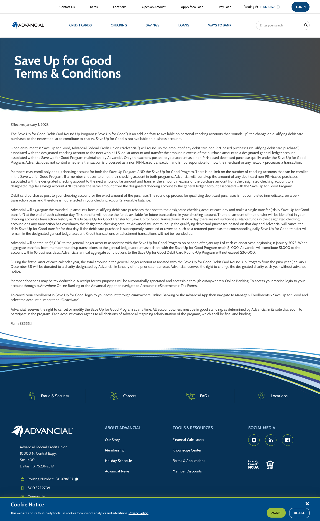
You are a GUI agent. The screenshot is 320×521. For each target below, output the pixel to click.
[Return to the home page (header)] (28, 26)
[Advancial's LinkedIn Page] (270, 440)
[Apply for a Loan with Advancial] (190, 7)
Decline (299, 513)
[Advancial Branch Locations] (118, 7)
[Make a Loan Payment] (223, 7)
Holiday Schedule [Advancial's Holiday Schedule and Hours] (118, 458)
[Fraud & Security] (48, 396)
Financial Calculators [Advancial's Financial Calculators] (188, 439)
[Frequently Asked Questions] (197, 396)
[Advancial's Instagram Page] (254, 440)
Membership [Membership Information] (114, 448)
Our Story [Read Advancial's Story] (112, 439)
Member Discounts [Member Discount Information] (187, 467)
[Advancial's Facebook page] (287, 440)
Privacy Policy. (138, 513)
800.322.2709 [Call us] (39, 488)
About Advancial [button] (123, 427)
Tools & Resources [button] (193, 427)
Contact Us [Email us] (36, 497)
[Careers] (122, 396)
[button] (307, 503)
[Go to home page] (42, 432)
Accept (276, 512)
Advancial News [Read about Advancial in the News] (117, 467)
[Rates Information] (92, 7)
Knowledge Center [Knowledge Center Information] (187, 448)
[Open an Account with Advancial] (152, 7)
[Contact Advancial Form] (65, 7)
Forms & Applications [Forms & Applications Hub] (189, 458)
